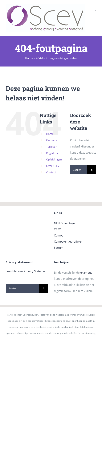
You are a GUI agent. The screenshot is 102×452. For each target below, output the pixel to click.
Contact (51, 172)
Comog (58, 235)
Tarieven (51, 146)
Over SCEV (52, 166)
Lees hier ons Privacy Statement (26, 271)
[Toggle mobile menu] (95, 9)
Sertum (58, 247)
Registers (52, 153)
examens (86, 272)
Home (29, 58)
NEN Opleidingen (65, 223)
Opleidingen (54, 159)
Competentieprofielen (68, 241)
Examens (52, 140)
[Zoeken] (91, 169)
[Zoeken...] (78, 169)
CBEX (57, 229)
